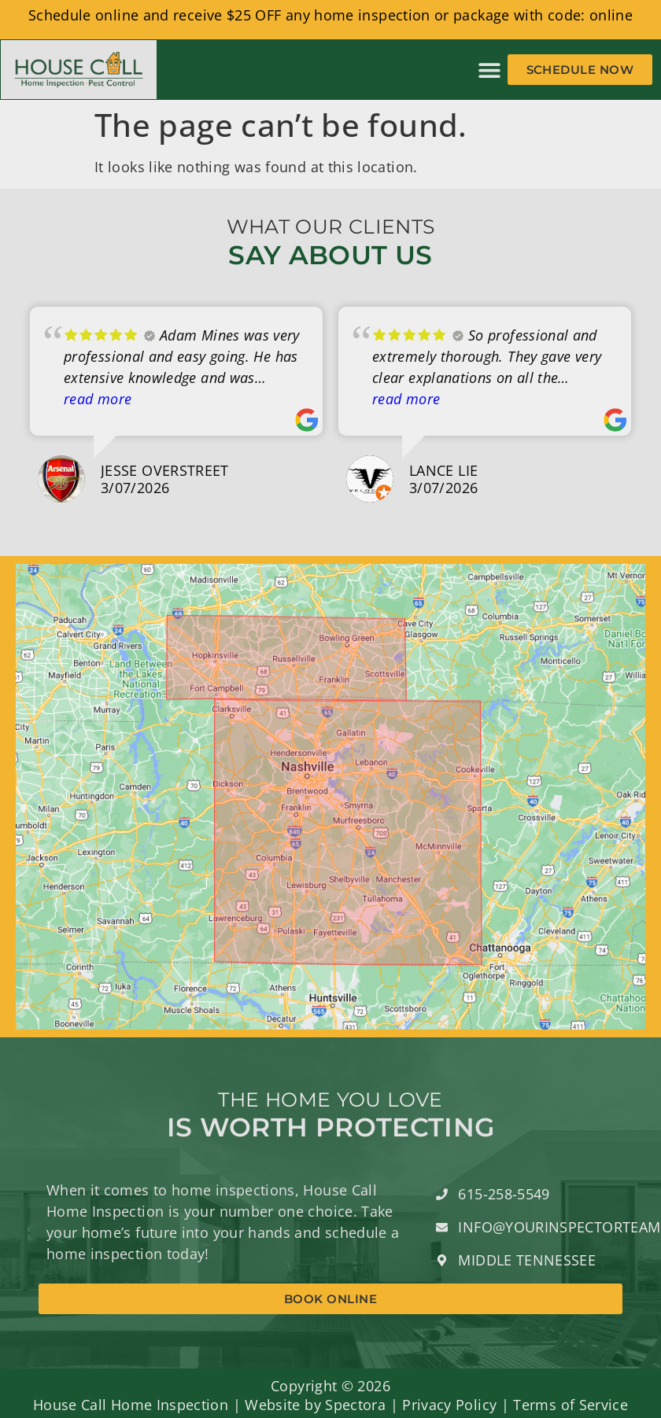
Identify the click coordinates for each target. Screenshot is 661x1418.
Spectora (355, 1404)
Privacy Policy (449, 1404)
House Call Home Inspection (130, 1404)
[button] (490, 69)
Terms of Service (570, 1404)
